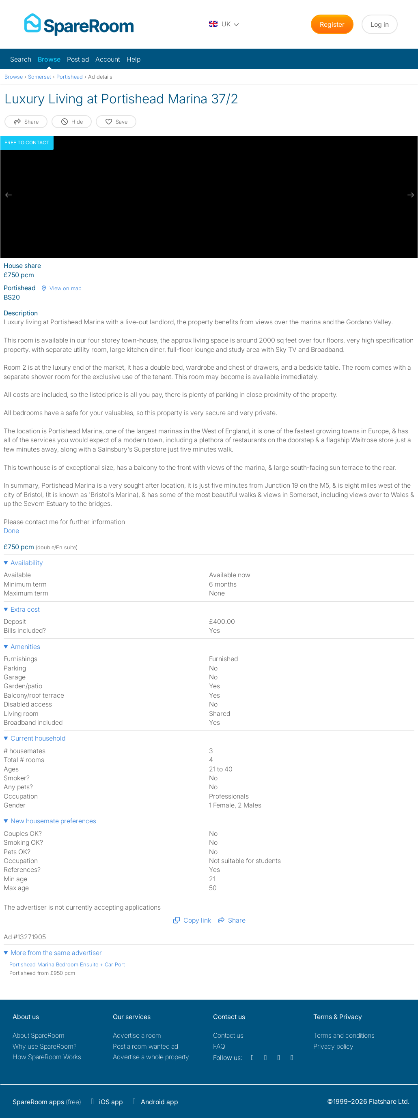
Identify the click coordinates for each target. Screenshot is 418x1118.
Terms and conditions (344, 1035)
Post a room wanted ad (145, 1046)
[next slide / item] (409, 195)
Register (332, 24)
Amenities (25, 647)
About (39, 1035)
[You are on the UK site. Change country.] (224, 24)
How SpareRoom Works (47, 1057)
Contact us (228, 1035)
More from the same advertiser (56, 953)
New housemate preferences (53, 821)
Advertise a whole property (151, 1057)
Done (11, 531)
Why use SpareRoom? (45, 1046)
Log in (380, 24)
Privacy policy (333, 1046)
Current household (38, 738)
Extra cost (25, 609)
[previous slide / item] (8, 195)
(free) (47, 1102)
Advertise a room (137, 1035)
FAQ (219, 1046)
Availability (27, 563)
